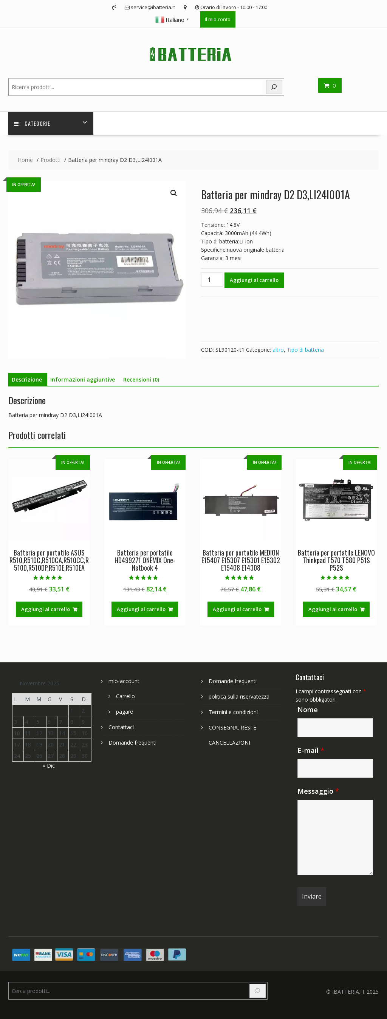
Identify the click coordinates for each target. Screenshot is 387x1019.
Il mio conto (218, 19)
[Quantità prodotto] (212, 279)
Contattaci (121, 727)
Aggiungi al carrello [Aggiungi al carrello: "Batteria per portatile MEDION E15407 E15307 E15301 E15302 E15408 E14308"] (237, 609)
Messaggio (318, 791)
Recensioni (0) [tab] (141, 379)
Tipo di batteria (305, 349)
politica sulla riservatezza (239, 696)
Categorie (32, 123)
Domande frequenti (132, 742)
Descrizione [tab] (27, 379)
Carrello (125, 696)
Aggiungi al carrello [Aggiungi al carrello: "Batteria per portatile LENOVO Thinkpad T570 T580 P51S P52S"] (332, 609)
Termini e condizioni (233, 712)
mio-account (123, 681)
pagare (124, 711)
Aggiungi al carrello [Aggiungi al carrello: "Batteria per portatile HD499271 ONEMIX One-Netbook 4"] (141, 609)
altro (278, 349)
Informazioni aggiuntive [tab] (82, 379)
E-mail (310, 750)
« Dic (49, 765)
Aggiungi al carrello (254, 280)
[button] (174, 193)
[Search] (274, 87)
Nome (307, 709)
